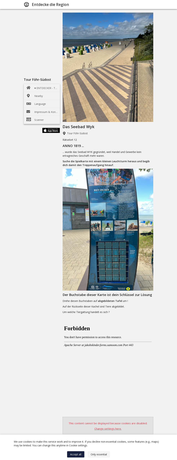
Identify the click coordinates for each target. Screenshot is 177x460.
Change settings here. (108, 428)
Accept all (75, 454)
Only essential (99, 454)
